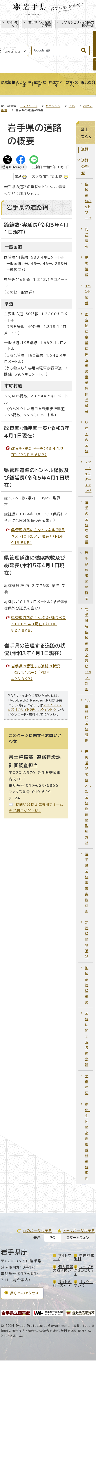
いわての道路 (86, 437)
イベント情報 (88, 294)
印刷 (18, 176)
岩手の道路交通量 (86, 522)
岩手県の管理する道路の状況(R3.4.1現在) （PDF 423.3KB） (35, 672)
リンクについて (83, 1283)
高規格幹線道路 (86, 940)
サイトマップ (12, 24)
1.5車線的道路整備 (88, 720)
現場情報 (86, 266)
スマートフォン (77, 1237)
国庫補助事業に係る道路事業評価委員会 (86, 363)
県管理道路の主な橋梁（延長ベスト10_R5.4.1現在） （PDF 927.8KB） (38, 624)
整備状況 (86, 1084)
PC (52, 1237)
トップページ (28, 106)
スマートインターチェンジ (88, 476)
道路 (72, 106)
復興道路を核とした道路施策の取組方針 (88, 797)
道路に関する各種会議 (86, 1039)
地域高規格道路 (86, 985)
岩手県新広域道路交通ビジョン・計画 (88, 649)
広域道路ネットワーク (88, 201)
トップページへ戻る (79, 1231)
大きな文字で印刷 (47, 176)
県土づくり (53, 106)
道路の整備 (85, 166)
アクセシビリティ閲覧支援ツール (78, 24)
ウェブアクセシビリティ (84, 1270)
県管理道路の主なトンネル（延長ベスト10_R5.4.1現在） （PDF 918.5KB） (38, 536)
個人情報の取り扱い (63, 1268)
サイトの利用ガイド (62, 1283)
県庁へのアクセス (24, 1293)
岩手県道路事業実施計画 (86, 882)
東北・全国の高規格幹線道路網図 (87, 1141)
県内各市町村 (84, 1257)
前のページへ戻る (37, 1231)
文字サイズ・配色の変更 (39, 24)
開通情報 (86, 238)
